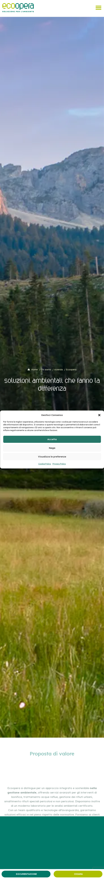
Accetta (52, 439)
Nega (52, 447)
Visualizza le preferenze (52, 456)
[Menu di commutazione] (98, 7)
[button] (99, 415)
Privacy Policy (59, 464)
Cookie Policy (44, 464)
